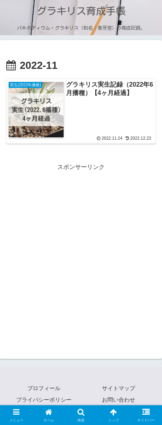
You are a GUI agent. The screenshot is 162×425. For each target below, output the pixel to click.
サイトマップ (118, 388)
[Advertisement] (81, 253)
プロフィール (43, 388)
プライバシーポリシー (44, 400)
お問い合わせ (118, 400)
